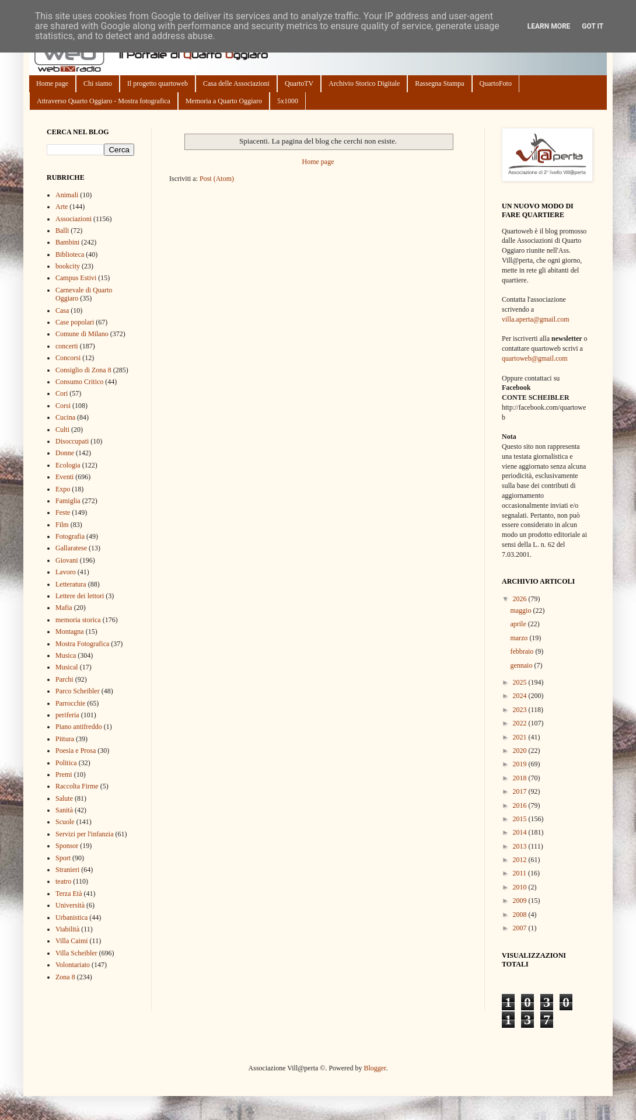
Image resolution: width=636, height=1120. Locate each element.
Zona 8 (65, 977)
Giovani (66, 560)
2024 (521, 696)
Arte (61, 207)
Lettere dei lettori (79, 596)
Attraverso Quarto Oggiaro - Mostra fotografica (103, 101)
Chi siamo (97, 83)
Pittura (64, 739)
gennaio (522, 665)
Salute (64, 798)
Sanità (64, 810)
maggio (521, 610)
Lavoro (65, 572)
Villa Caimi (71, 941)
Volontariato (72, 965)
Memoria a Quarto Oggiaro (224, 101)
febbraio (522, 651)
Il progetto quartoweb (157, 83)
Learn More (549, 26)
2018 (521, 778)
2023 (521, 710)
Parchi (64, 679)
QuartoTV (299, 83)
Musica (65, 655)
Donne (64, 453)
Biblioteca (69, 254)
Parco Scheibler (77, 691)
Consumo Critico (79, 382)
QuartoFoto (496, 83)
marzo (519, 638)
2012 (521, 860)
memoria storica (78, 620)
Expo (62, 489)
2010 (521, 887)
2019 (521, 764)
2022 (521, 723)
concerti (66, 346)
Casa (62, 310)
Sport (63, 858)
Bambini (67, 242)
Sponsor (66, 846)
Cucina (65, 417)
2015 (521, 819)
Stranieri (67, 870)
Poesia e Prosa (75, 750)
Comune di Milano (82, 334)
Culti (62, 429)
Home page (52, 83)
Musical (66, 667)
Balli (62, 230)
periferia (67, 715)
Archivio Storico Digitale (364, 83)
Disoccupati (72, 441)
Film (62, 525)
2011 (521, 873)
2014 (521, 832)
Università (70, 905)
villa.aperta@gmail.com (535, 319)
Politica (66, 763)
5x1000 (287, 101)
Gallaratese (71, 548)
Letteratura (70, 584)
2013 (521, 846)
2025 (521, 682)
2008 (521, 914)
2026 (521, 599)
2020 (521, 750)
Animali (66, 195)
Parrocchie (70, 703)
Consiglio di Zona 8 (83, 370)
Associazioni (73, 219)
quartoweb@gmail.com (535, 358)
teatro (63, 881)
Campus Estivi (75, 278)
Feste (62, 512)
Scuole (65, 822)
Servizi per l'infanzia (84, 834)
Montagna (69, 631)
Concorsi (68, 358)
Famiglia (68, 501)
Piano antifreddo (78, 727)
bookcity (67, 266)
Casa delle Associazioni (236, 83)
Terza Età (68, 893)
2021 (521, 737)
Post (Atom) (217, 179)
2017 (521, 791)
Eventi (64, 477)
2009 (521, 900)
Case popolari (74, 322)
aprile (518, 624)
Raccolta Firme (77, 786)
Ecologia (68, 465)
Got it (592, 26)
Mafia (63, 607)
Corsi (63, 406)
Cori (61, 393)
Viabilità (67, 929)
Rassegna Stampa (439, 83)
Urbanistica (71, 917)
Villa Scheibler (76, 953)
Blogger (375, 1068)
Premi (63, 774)
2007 (521, 928)
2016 (521, 805)
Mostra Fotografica (82, 644)
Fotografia (70, 536)
